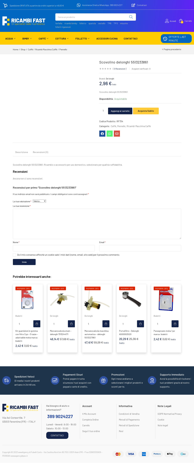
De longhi (110, 78)
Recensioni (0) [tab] (40, 152)
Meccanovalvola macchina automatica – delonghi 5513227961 (97, 334)
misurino (124, 23)
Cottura (62, 38)
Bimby (27, 38)
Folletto (82, 38)
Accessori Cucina (107, 38)
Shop (23, 49)
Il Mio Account (89, 414)
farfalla (58, 23)
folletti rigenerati (63, 27)
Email (102, 242)
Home (15, 49)
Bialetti (18, 316)
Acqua (10, 38)
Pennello (63, 49)
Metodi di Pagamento (129, 420)
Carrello (86, 425)
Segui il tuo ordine (91, 431)
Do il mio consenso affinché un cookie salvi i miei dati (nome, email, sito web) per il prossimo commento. (68, 255)
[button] (185, 21)
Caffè (43, 38)
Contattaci (130, 38)
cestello (101, 23)
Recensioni (119, 68)
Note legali (163, 425)
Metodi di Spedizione (129, 425)
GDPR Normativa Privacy (170, 414)
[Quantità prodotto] (103, 110)
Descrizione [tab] (21, 152)
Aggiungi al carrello (122, 110)
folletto (82, 23)
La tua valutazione (22, 201)
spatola (92, 23)
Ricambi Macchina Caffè (46, 49)
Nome (16, 242)
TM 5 (116, 23)
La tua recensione (21, 206)
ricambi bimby (70, 23)
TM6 (109, 23)
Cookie (161, 420)
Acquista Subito (150, 110)
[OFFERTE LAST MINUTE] (164, 38)
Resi (121, 431)
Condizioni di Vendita (129, 414)
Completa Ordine (90, 420)
